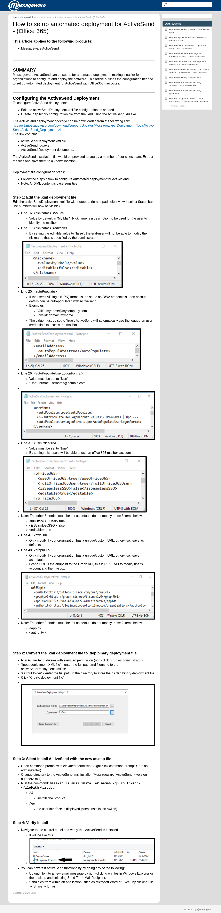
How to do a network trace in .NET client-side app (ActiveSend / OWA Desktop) (187, 71)
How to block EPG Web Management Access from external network (185, 63)
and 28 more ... (179, 105)
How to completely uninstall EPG (183, 77)
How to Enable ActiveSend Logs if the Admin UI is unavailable (185, 47)
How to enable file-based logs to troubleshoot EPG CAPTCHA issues (185, 55)
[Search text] (187, 4)
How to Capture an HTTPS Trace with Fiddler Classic (185, 39)
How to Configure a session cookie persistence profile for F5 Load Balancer (187, 100)
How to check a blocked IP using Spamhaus (183, 92)
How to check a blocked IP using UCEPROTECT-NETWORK (183, 84)
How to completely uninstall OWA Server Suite (187, 31)
